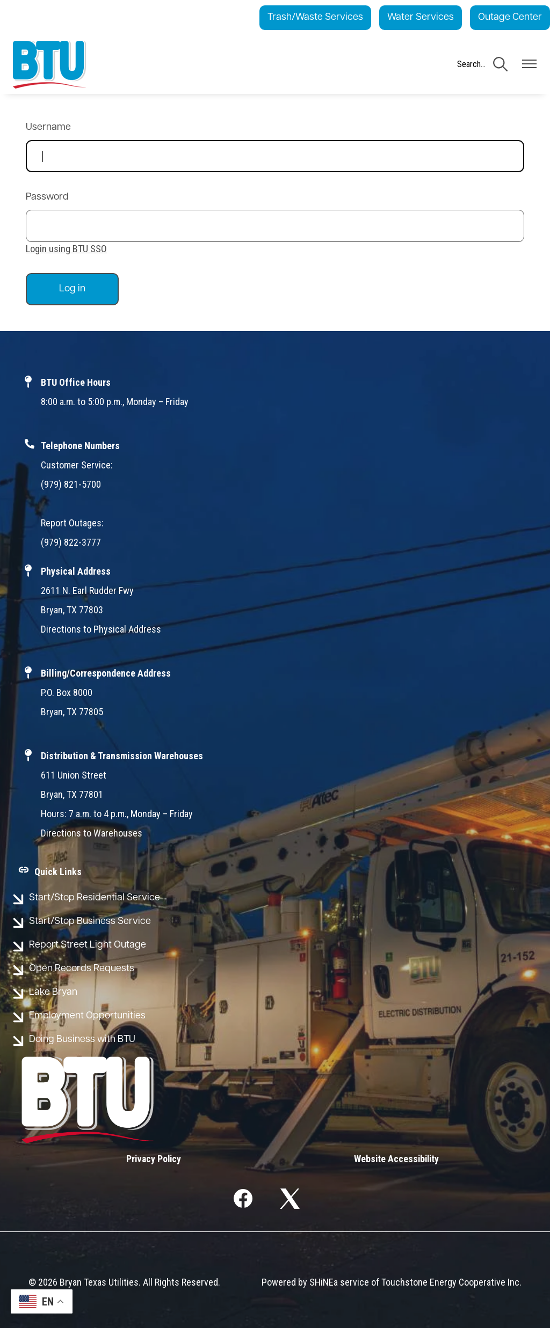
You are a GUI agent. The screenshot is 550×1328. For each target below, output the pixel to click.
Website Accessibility (396, 1158)
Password (47, 197)
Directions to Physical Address (101, 629)
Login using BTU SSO (66, 248)
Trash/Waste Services (315, 17)
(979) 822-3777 (71, 542)
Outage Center (510, 17)
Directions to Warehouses (91, 833)
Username (48, 127)
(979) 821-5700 (71, 484)
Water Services (420, 17)
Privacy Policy (154, 1158)
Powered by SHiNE (298, 1282)
